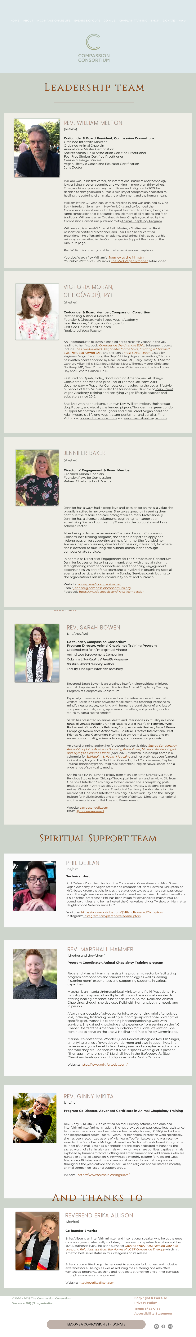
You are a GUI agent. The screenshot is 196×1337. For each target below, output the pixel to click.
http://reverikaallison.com (96, 1282)
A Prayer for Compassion (104, 385)
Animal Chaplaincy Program (141, 221)
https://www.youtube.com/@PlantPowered (114, 912)
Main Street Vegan (137, 352)
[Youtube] (156, 1326)
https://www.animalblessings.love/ (104, 1175)
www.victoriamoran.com (98, 418)
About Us (70, 243)
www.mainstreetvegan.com (145, 418)
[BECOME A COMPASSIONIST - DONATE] (96, 1324)
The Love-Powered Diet (92, 349)
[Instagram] (170, 1326)
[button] (28, 21)
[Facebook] (163, 1326)
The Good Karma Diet (86, 352)
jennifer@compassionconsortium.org (102, 588)
